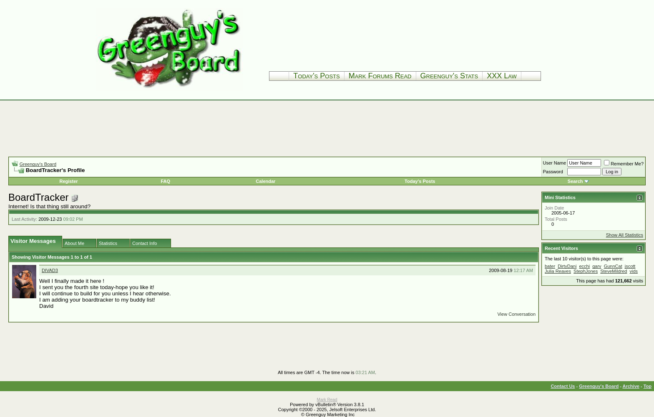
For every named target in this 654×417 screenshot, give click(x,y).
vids (633, 271)
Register (69, 181)
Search (575, 181)
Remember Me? (624, 163)
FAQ (165, 181)
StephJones (586, 271)
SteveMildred (613, 271)
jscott (630, 266)
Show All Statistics (624, 234)
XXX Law (502, 76)
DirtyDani (567, 266)
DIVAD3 (50, 270)
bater (550, 266)
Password (553, 171)
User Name (554, 162)
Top (647, 386)
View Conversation (516, 314)
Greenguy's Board (38, 164)
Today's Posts (316, 76)
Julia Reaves (558, 271)
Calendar (265, 181)
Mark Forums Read (380, 76)
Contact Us (563, 386)
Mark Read (327, 399)
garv (596, 266)
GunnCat (613, 266)
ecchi (584, 266)
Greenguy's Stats (449, 76)
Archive (631, 386)
